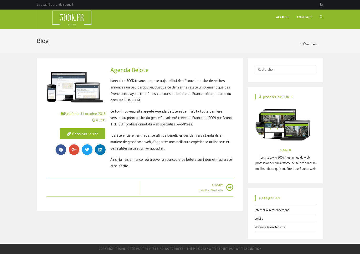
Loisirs (259, 219)
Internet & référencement (272, 210)
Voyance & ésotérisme (270, 227)
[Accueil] (309, 44)
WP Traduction (249, 249)
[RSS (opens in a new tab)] (321, 4)
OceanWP (205, 249)
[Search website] (321, 17)
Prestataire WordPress (163, 249)
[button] (83, 134)
